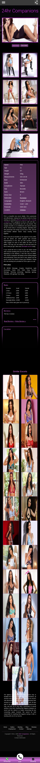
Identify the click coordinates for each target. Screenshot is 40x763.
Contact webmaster (20, 738)
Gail (29, 493)
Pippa (10, 541)
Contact (21, 729)
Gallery (12, 727)
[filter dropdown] (36, 2)
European (23, 198)
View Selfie (24, 45)
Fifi (11, 444)
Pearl (29, 517)
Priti (29, 541)
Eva (29, 663)
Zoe (11, 639)
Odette (11, 663)
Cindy (20, 687)
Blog (27, 727)
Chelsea (22, 210)
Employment (12, 729)
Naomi (11, 493)
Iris (29, 420)
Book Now (16, 45)
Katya (29, 468)
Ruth (29, 444)
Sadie (10, 590)
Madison (29, 396)
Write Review (20, 321)
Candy (11, 396)
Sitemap (29, 729)
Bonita (29, 639)
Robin (29, 614)
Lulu (11, 566)
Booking (20, 727)
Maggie (29, 566)
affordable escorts (27, 246)
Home (5, 727)
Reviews (34, 727)
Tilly (29, 590)
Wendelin (11, 468)
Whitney (11, 420)
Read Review (8, 321)
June (10, 614)
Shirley (11, 517)
